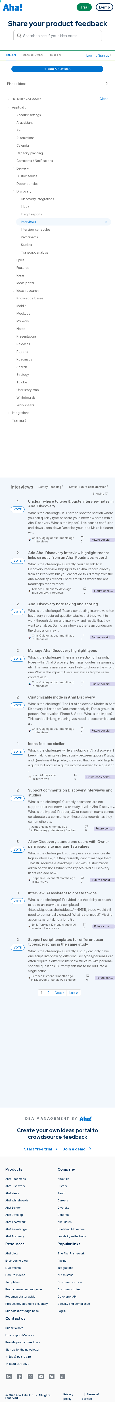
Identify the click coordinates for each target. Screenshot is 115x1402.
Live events (13, 1267)
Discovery (41, 592)
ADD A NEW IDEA (57, 69)
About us (63, 1179)
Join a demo (77, 1149)
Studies (71, 830)
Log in (62, 1311)
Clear (104, 99)
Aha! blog (11, 1253)
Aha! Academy (14, 1236)
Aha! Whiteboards (17, 1200)
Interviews (41, 541)
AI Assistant (65, 1275)
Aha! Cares (65, 1222)
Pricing (62, 1260)
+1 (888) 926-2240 (18, 1356)
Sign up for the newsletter (22, 1349)
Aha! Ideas (12, 1193)
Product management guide (23, 1289)
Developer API (67, 1296)
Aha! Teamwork (15, 1222)
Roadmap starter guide (20, 1296)
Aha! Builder (13, 1207)
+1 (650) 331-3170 (17, 1364)
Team (61, 1193)
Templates (12, 1282)
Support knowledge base (22, 1311)
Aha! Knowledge (16, 1229)
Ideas (11, 55)
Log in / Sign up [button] (98, 55)
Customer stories (69, 1289)
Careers (63, 1200)
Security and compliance (74, 1303)
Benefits (63, 1214)
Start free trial (41, 1149)
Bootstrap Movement (72, 1229)
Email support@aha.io (19, 1335)
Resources (33, 55)
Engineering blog (16, 1260)
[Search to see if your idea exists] (59, 35)
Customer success (70, 1282)
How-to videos (15, 1275)
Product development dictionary (26, 1303)
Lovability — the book (72, 1236)
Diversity (63, 1207)
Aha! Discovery (15, 1186)
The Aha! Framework (71, 1253)
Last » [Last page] (73, 993)
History (62, 1186)
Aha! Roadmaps (15, 1179)
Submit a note (14, 1328)
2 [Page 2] (48, 993)
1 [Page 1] (41, 993)
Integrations (65, 1267)
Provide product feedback (22, 1342)
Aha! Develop (14, 1214)
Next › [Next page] (59, 993)
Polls (55, 55)
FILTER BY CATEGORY (24, 98)
